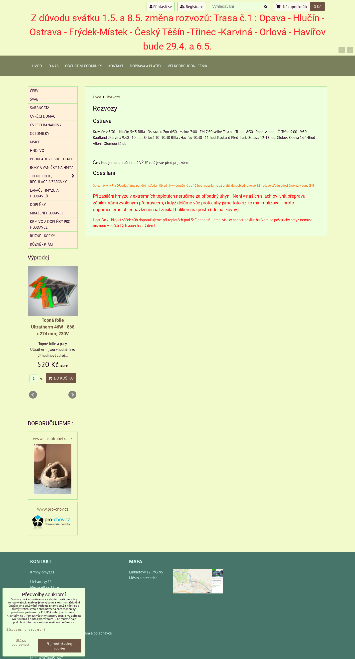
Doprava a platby (145, 65)
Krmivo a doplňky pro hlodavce (50, 224)
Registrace (191, 6)
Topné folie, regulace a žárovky (53, 179)
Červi (34, 90)
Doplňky (38, 204)
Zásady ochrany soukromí (25, 629)
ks (35, 378)
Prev (33, 395)
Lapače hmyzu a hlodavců (44, 193)
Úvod (37, 65)
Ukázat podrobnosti (20, 642)
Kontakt (115, 65)
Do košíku (61, 378)
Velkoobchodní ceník (187, 65)
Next (72, 395)
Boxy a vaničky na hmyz (51, 167)
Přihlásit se (161, 6)
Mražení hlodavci (46, 212)
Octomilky (39, 133)
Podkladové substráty (51, 158)
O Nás (53, 65)
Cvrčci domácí (43, 116)
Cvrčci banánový (45, 124)
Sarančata (39, 107)
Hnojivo (37, 150)
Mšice (35, 141)
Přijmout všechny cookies (59, 645)
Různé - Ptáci (41, 244)
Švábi (34, 99)
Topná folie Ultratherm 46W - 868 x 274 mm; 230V (52, 326)
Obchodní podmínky (83, 65)
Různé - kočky (42, 235)
